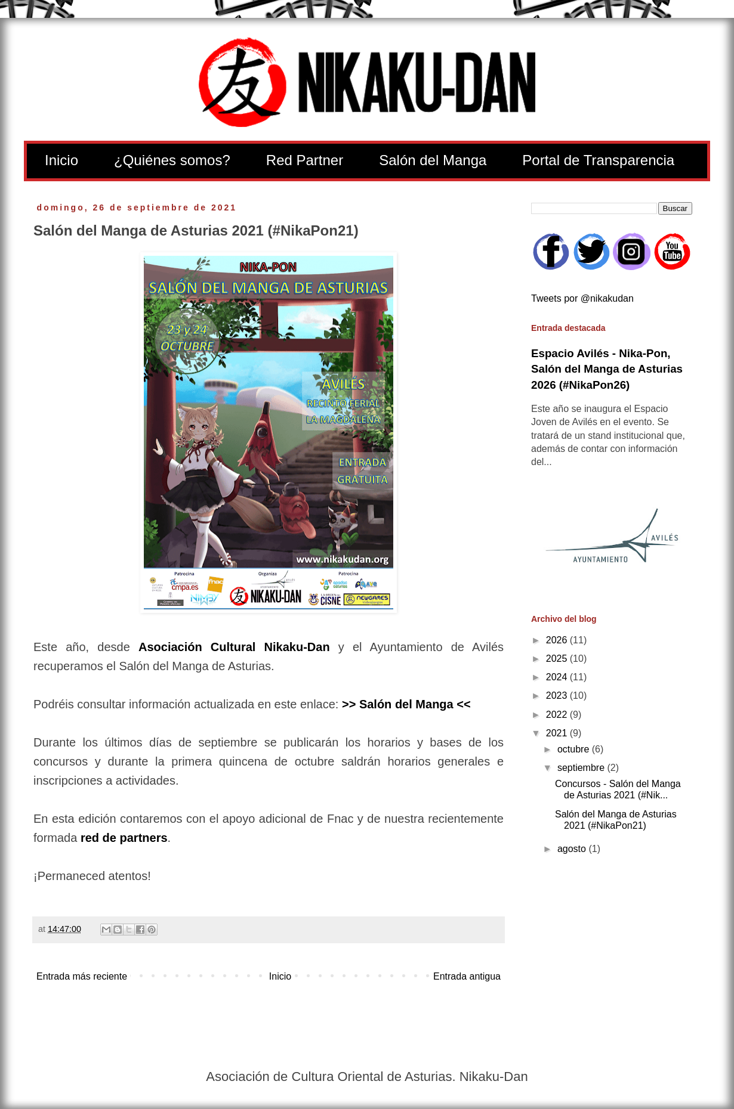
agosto (572, 849)
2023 (558, 695)
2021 (558, 733)
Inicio (61, 160)
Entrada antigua (467, 976)
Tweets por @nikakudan (582, 298)
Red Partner (304, 160)
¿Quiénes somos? (172, 160)
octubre (574, 749)
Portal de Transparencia (598, 160)
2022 (558, 715)
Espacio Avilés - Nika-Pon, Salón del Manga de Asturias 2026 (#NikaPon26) (607, 369)
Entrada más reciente (81, 976)
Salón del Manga (432, 160)
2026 (558, 640)
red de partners (124, 837)
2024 (558, 677)
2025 (558, 658)
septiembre (582, 768)
